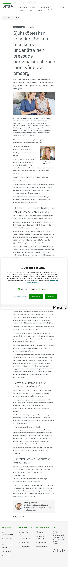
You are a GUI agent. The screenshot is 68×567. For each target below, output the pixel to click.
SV (49, 9)
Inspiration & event (45, 7)
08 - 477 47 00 (24, 533)
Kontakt (40, 11)
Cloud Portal (32, 2)
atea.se (7, 2)
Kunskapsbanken (7, 533)
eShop (15, 2)
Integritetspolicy (41, 542)
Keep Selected (36, 296)
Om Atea (30, 11)
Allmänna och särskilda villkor (40, 537)
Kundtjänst (24, 543)
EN (55, 9)
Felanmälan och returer (24, 548)
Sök (63, 7)
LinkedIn (48, 507)
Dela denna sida (19, 517)
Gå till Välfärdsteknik (12, 17)
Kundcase (33, 7)
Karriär (21, 11)
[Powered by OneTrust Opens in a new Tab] (59, 306)
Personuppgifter (41, 547)
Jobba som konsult (7, 546)
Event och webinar (7, 540)
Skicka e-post (31, 510)
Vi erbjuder (23, 7)
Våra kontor (24, 538)
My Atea (22, 2)
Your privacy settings (20, 296)
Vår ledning (39, 532)
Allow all (51, 296)
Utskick (6, 555)
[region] (34, 283)
